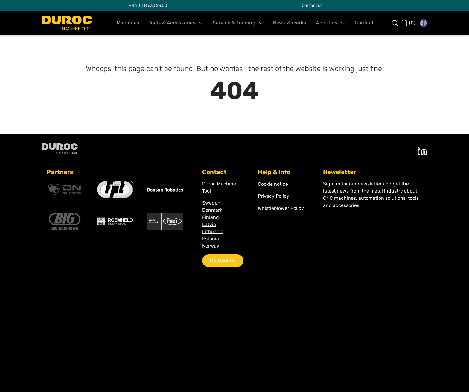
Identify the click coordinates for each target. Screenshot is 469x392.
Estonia (210, 239)
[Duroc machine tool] (60, 148)
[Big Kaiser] (65, 221)
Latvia (209, 224)
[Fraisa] (165, 221)
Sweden (211, 203)
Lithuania (212, 231)
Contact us (312, 5)
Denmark (212, 210)
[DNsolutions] (65, 190)
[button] (128, 23)
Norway (210, 246)
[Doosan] (165, 189)
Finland (210, 217)
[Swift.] (67, 23)
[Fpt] (115, 189)
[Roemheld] (115, 221)
